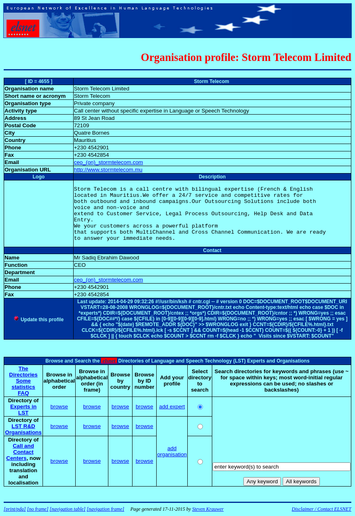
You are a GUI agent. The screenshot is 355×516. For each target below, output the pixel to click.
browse (59, 406)
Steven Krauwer (208, 509)
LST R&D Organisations (23, 429)
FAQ (23, 393)
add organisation (172, 451)
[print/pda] (15, 509)
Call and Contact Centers (20, 452)
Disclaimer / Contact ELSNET (321, 509)
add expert (172, 406)
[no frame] (37, 509)
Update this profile (38, 319)
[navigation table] (67, 509)
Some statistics (23, 384)
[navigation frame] (105, 509)
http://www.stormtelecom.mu (108, 170)
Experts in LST (23, 409)
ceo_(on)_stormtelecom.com (108, 162)
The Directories (23, 371)
